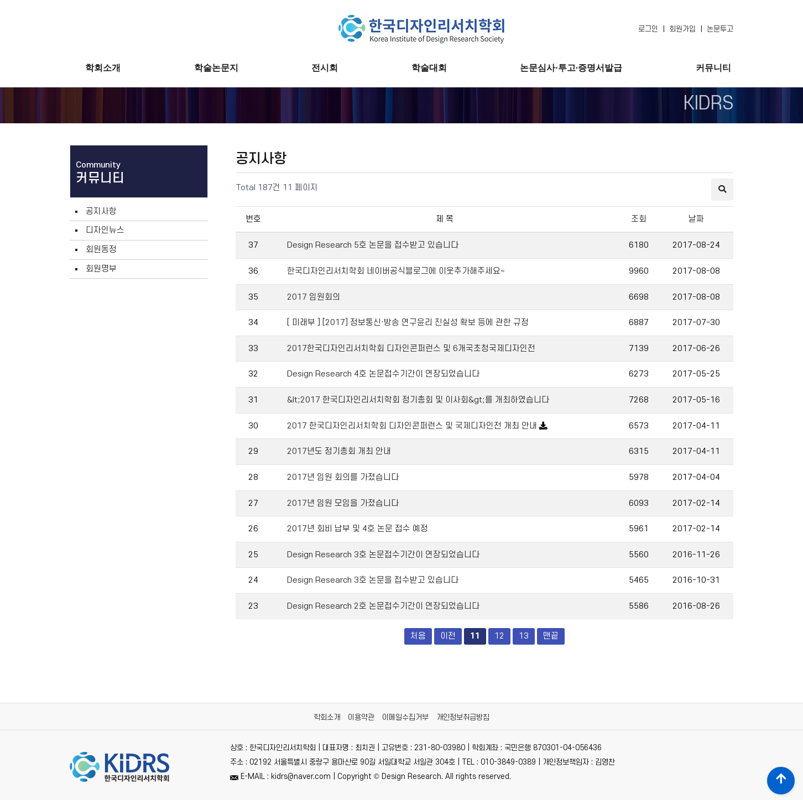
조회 (638, 219)
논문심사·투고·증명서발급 (571, 67)
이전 (448, 636)
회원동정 (101, 249)
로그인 (648, 29)
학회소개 (103, 67)
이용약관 (361, 717)
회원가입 (682, 29)
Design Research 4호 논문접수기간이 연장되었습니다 (383, 374)
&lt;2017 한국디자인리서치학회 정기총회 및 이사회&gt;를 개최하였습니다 (418, 400)
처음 (418, 636)
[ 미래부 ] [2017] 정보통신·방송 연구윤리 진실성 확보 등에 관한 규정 (408, 322)
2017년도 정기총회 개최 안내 (339, 451)
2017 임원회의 (313, 297)
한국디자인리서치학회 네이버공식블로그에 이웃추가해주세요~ (396, 271)
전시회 (324, 67)
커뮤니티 (713, 67)
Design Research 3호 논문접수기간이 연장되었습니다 (383, 555)
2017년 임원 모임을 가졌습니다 (343, 503)
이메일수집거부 (405, 717)
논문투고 (720, 29)
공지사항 (101, 211)
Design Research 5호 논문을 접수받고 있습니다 (372, 245)
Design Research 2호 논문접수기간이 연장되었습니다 (383, 606)
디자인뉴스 (105, 230)
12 (496, 634)
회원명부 (101, 269)
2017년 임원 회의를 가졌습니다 (343, 477)
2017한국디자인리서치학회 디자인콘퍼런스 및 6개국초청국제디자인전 (411, 348)
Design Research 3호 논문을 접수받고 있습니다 (372, 580)
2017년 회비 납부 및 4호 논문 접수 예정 (357, 529)
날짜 (696, 219)
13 (521, 634)
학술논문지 (216, 67)
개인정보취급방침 (462, 717)
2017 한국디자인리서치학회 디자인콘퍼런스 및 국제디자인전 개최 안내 (413, 426)
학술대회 (429, 67)
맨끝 (551, 636)
